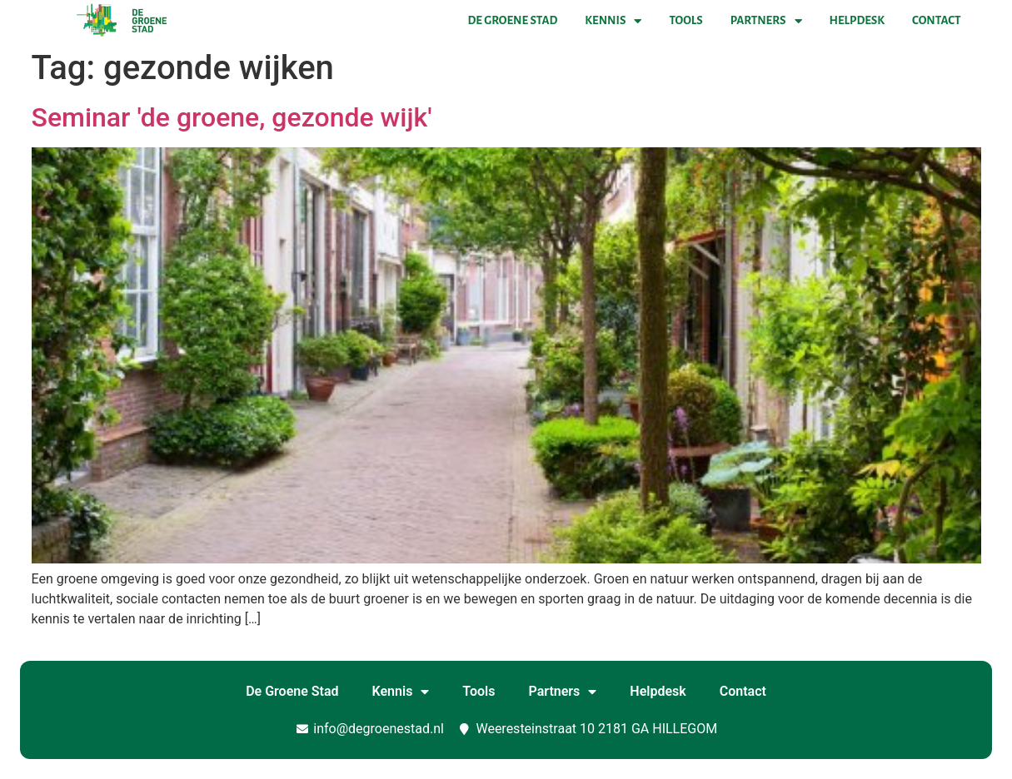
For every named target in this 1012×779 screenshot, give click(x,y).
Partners (766, 21)
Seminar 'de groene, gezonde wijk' (232, 117)
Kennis (613, 21)
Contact (936, 20)
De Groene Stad (513, 20)
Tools (685, 20)
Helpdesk (857, 20)
